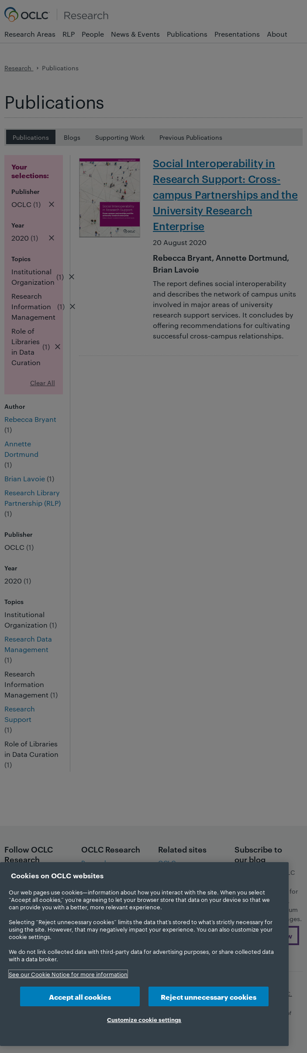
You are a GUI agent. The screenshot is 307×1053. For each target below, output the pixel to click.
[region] (144, 954)
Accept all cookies (80, 996)
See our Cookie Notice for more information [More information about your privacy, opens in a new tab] (68, 974)
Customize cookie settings (144, 1019)
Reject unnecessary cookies (208, 996)
